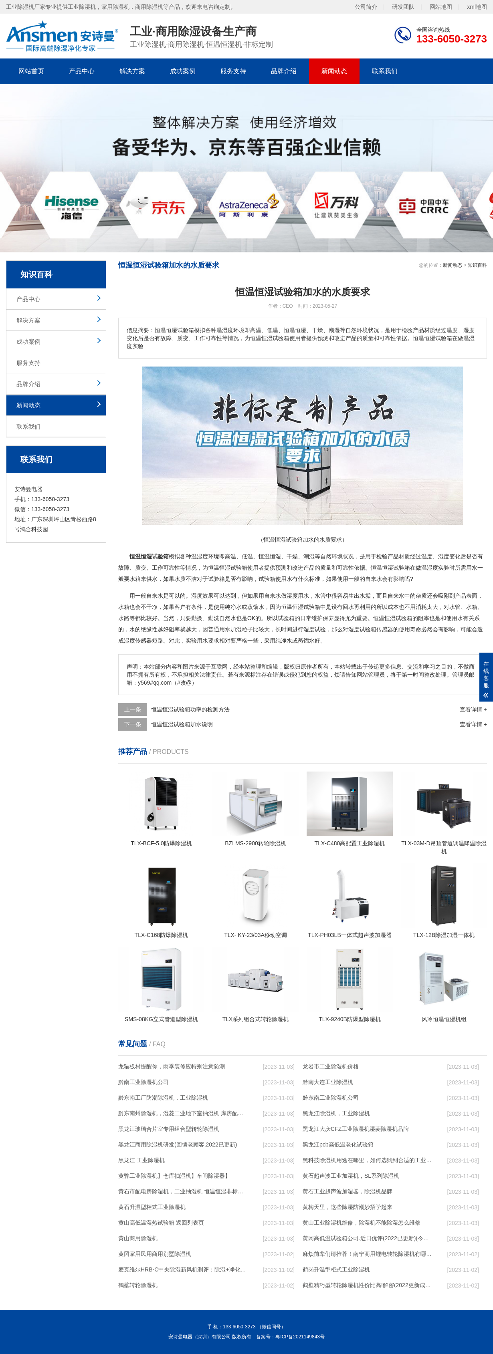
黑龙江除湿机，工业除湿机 (336, 1113)
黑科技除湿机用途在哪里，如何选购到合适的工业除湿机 (367, 1160)
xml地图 (477, 7)
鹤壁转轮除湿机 (138, 1285)
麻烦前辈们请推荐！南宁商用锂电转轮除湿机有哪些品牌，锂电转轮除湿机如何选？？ (367, 1254)
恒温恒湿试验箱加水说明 (182, 724)
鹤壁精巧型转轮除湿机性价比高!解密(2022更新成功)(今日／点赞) (367, 1285)
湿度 (202, 556)
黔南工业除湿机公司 (143, 1082)
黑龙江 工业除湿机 (141, 1160)
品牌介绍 (284, 71)
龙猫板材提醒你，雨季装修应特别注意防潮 (171, 1066)
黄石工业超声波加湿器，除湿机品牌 (347, 1191)
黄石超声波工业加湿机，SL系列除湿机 (351, 1176)
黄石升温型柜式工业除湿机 (152, 1207)
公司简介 (366, 7)
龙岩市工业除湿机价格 (331, 1066)
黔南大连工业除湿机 (328, 1082)
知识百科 (477, 265)
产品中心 (82, 71)
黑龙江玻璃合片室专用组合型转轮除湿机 (168, 1129)
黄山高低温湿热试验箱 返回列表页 (161, 1222)
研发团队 (403, 7)
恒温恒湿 (270, 556)
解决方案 (132, 71)
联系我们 (385, 71)
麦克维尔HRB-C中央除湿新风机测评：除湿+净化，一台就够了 (182, 1269)
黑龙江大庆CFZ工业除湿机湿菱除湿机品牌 (356, 1129)
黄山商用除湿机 (138, 1238)
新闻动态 (334, 71)
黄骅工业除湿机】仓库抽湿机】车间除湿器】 (174, 1176)
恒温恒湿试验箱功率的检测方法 (190, 709)
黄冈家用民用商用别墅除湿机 (154, 1254)
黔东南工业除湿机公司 (331, 1097)
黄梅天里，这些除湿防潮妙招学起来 (347, 1207)
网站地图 (441, 7)
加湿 (236, 629)
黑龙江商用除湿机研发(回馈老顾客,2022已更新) (177, 1144)
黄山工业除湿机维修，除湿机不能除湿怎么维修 (361, 1222)
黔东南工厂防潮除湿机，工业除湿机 (163, 1097)
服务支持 (233, 71)
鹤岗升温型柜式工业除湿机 (336, 1269)
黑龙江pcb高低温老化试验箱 (338, 1144)
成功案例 (183, 71)
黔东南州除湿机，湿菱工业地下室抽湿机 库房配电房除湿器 (182, 1113)
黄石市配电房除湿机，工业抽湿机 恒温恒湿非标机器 (182, 1191)
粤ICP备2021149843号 (300, 1337)
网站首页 (31, 71)
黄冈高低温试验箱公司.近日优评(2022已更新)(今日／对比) (367, 1238)
